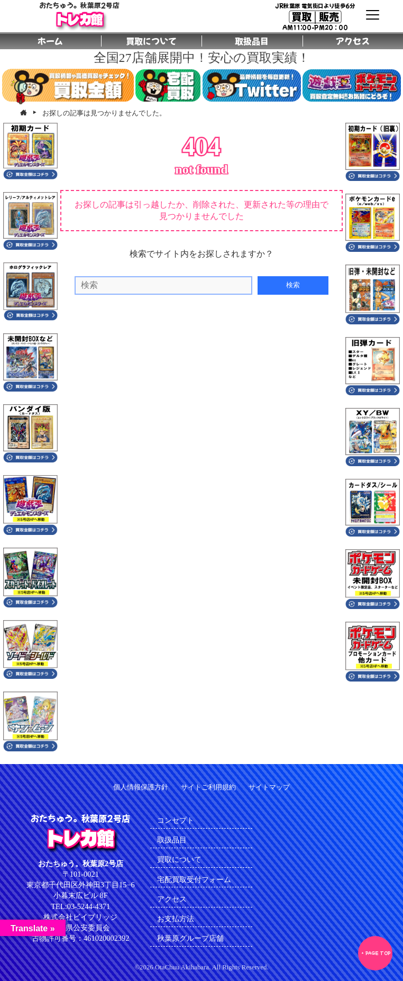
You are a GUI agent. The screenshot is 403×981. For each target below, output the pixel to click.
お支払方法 (175, 918)
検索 (293, 285)
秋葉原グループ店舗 (190, 938)
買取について (179, 859)
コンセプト (175, 820)
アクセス (172, 899)
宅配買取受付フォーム (194, 879)
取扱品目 (172, 839)
